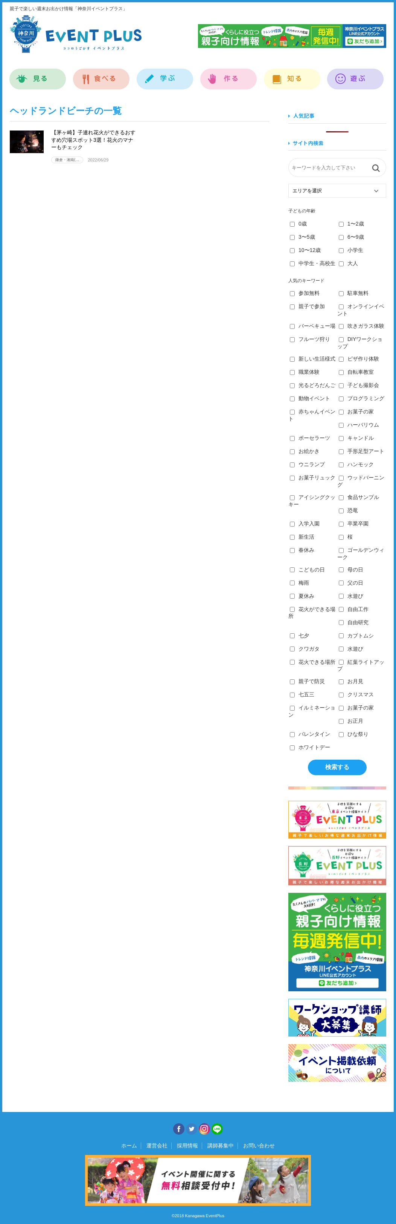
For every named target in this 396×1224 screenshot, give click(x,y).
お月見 (351, 681)
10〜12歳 (305, 250)
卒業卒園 (354, 524)
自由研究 (354, 622)
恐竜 (348, 510)
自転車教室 (356, 372)
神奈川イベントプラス (76, 34)
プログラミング (361, 398)
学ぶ (165, 74)
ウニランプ (307, 464)
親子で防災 (307, 681)
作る (228, 74)
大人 (348, 263)
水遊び (351, 596)
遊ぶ (355, 74)
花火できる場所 (312, 662)
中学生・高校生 (312, 263)
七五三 (302, 694)
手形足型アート (361, 451)
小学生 (351, 250)
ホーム (129, 1146)
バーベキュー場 (312, 326)
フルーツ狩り (310, 339)
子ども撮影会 (359, 385)
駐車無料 (354, 293)
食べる (101, 74)
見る (37, 74)
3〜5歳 (302, 237)
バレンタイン (310, 734)
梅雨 (299, 583)
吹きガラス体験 (361, 326)
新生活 (302, 537)
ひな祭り (354, 734)
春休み (302, 550)
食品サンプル (359, 497)
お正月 (351, 721)
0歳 (298, 224)
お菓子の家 (356, 412)
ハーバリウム (359, 425)
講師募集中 (220, 1146)
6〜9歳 (351, 237)
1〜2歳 (351, 224)
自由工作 (354, 609)
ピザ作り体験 (359, 359)
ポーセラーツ (310, 438)
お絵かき (305, 451)
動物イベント (310, 398)
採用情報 (187, 1146)
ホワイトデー (310, 747)
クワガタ (305, 649)
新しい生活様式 (312, 359)
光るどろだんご (312, 385)
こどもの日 (307, 570)
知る (292, 74)
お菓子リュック (312, 478)
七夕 (299, 636)
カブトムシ (356, 636)
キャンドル (356, 438)
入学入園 (305, 524)
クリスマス (356, 694)
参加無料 (305, 293)
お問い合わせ (259, 1146)
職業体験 (305, 372)
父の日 (351, 583)
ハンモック (356, 464)
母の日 (351, 570)
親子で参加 (307, 306)
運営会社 (157, 1146)
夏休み (302, 596)
